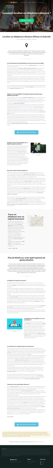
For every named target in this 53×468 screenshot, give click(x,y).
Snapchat (27, 412)
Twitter (42, 462)
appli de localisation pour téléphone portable (33, 282)
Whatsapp (18, 403)
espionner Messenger (16, 412)
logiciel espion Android (40, 72)
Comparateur (41, 2)
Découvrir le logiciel (26, 20)
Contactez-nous (30, 462)
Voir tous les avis (41, 441)
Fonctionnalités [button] (23, 2)
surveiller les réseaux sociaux (23, 371)
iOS (30, 2)
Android (35, 2)
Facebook (42, 461)
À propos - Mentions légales (31, 461)
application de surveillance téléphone (26, 107)
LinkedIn (42, 464)
